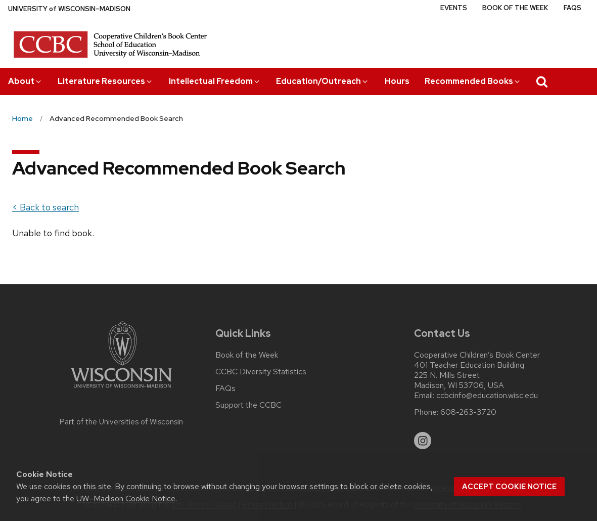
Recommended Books (473, 81)
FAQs (572, 8)
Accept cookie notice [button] (509, 487)
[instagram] (422, 440)
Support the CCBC (248, 405)
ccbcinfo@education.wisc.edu (487, 395)
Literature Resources (105, 81)
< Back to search (45, 207)
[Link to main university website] (121, 389)
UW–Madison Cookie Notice (125, 498)
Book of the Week (515, 8)
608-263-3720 (468, 412)
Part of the (121, 422)
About (25, 81)
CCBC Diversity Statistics (260, 372)
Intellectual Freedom (215, 81)
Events (453, 8)
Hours (397, 81)
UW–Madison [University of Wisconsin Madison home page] (69, 9)
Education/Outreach (322, 81)
